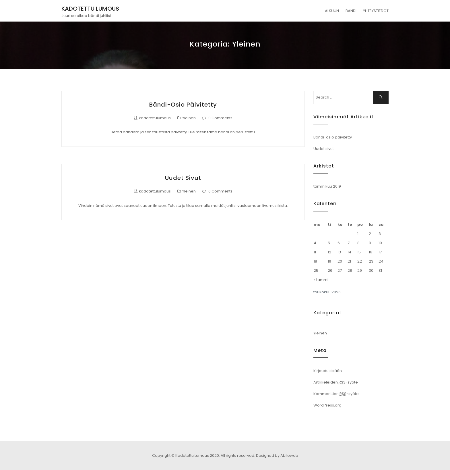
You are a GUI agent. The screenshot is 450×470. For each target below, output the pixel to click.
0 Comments (220, 118)
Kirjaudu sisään (327, 370)
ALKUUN (332, 11)
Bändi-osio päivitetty (183, 105)
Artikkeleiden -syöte (335, 382)
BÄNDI (351, 11)
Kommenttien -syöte (336, 393)
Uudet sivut (183, 178)
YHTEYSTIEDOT (376, 11)
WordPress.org (327, 405)
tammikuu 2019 (327, 186)
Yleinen (189, 118)
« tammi (321, 279)
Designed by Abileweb (277, 455)
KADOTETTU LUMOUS (90, 9)
